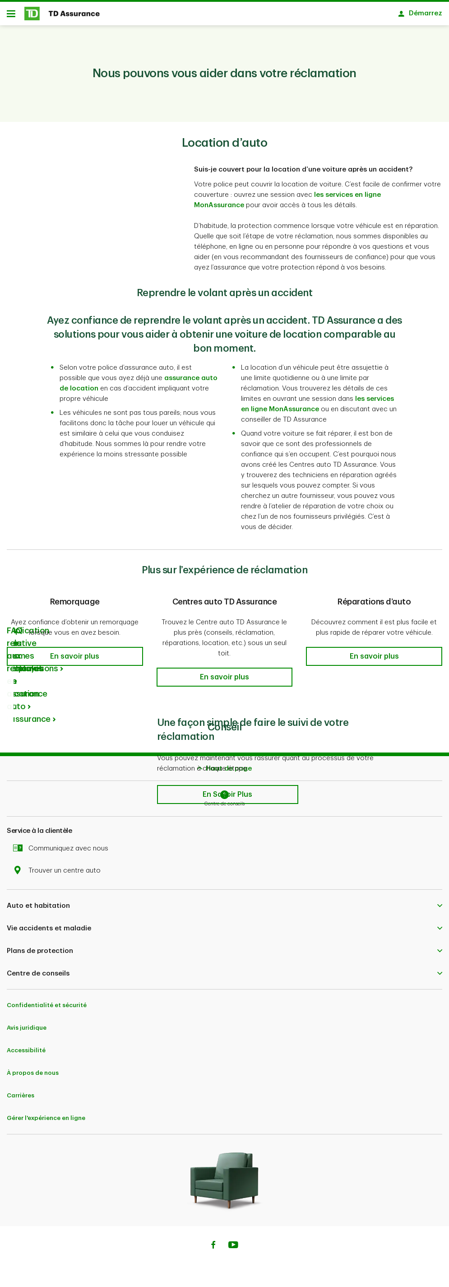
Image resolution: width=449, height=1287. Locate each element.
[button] (75, 659)
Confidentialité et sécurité (47, 1008)
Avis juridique (26, 1031)
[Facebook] (213, 1249)
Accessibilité (26, 1053)
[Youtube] (233, 1249)
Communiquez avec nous (63, 851)
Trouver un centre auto (59, 873)
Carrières (20, 1098)
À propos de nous (33, 1076)
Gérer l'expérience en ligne (46, 1121)
